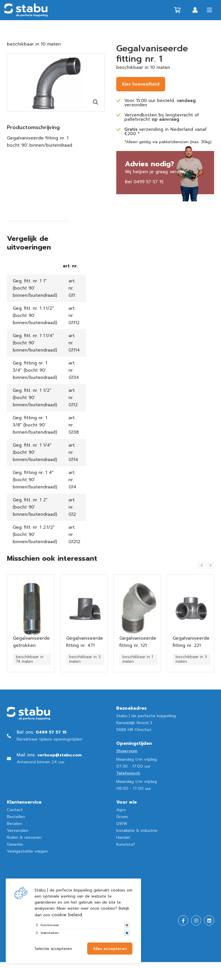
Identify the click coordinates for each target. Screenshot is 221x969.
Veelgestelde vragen (27, 851)
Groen (122, 817)
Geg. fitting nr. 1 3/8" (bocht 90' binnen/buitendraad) (35, 425)
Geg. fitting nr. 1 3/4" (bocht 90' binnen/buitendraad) (35, 370)
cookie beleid (67, 915)
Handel (123, 837)
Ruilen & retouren (24, 837)
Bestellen (16, 817)
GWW (121, 824)
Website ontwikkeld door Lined (37, 965)
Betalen (14, 824)
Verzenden (17, 831)
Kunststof (125, 844)
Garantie (15, 844)
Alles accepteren (110, 948)
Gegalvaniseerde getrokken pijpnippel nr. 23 (31, 645)
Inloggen (195, 10)
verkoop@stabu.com (59, 755)
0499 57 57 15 (148, 182)
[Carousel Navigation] (206, 565)
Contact (15, 810)
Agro (121, 810)
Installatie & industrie (136, 831)
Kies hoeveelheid (140, 84)
